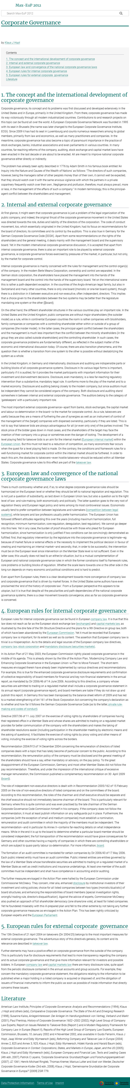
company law (99, 619)
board (5, 778)
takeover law (83, 462)
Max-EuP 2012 (28, 5)
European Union (10, 444)
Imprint (59, 1083)
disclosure (79, 883)
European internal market (97, 439)
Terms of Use (45, 1083)
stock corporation (28, 646)
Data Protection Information (17, 1083)
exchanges (83, 623)
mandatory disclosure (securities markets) (70, 646)
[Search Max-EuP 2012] (65, 13)
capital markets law (108, 623)
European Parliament (44, 915)
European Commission (60, 632)
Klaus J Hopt (12, 42)
